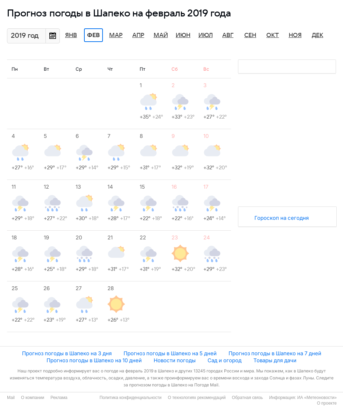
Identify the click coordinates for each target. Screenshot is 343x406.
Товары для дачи (274, 360)
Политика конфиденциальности (130, 397)
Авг (227, 35)
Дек (317, 35)
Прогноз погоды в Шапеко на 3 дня (67, 353)
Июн (183, 35)
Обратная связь (247, 397)
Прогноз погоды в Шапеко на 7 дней (275, 353)
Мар (115, 35)
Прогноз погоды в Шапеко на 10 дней (94, 360)
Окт (272, 35)
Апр (138, 35)
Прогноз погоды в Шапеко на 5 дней (170, 353)
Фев (93, 35)
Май (161, 35)
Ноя (295, 35)
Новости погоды (175, 360)
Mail (11, 397)
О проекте (327, 403)
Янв (71, 35)
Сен (250, 35)
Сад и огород (224, 360)
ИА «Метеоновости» (317, 397)
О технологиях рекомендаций (196, 397)
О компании (32, 397)
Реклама (58, 397)
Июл (205, 35)
